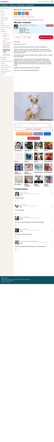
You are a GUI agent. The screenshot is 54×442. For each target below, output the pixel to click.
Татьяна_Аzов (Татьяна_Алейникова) (28, 241)
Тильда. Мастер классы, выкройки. (6, 54)
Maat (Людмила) (23, 205)
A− (16, 37)
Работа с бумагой (4, 69)
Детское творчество (5, 25)
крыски (19, 123)
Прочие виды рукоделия (6, 67)
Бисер (2, 10)
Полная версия (4, 278)
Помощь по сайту (17, 279)
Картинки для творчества (6, 27)
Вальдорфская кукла (7, 42)
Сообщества (4, 5)
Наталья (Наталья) (24, 229)
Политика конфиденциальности (7, 280)
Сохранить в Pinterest (33, 138)
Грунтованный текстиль (6, 36)
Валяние (2, 15)
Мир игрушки (3, 31)
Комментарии (21, 5)
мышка (23, 123)
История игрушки (6, 38)
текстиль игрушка (29, 123)
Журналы (5, 40)
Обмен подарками (4, 65)
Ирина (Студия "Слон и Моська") (27, 25)
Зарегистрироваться (45, 1)
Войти (38, 1)
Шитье (2, 74)
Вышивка (2, 13)
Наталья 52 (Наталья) (25, 217)
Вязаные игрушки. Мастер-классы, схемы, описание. (6, 46)
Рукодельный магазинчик (6, 71)
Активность (12, 5)
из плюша (36, 123)
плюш (40, 123)
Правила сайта (4, 279)
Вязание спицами (4, 17)
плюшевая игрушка (47, 123)
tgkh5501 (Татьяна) (24, 193)
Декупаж (2, 23)
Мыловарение (3, 57)
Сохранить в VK (38, 134)
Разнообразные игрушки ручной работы (6, 51)
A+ (25, 37)
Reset (29, 37)
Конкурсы (3, 29)
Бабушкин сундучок (5, 8)
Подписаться (50, 25)
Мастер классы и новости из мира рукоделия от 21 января (29, 19)
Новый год (3, 63)
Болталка (3, 11)
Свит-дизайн (3, 73)
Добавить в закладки (46, 37)
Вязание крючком (4, 19)
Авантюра (5, 33)
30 (16, 125)
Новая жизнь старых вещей (6, 61)
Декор (2, 21)
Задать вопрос (11, 279)
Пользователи (30, 5)
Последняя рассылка (25, 279)
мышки (15, 123)
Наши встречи (3, 59)
